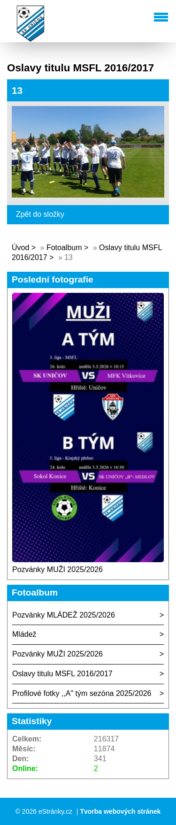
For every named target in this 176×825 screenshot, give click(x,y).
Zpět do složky (40, 214)
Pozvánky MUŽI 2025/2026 (57, 569)
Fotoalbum (64, 248)
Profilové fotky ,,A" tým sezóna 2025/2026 (82, 693)
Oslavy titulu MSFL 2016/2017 (62, 674)
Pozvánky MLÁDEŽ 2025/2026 (63, 615)
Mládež (24, 634)
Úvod (20, 248)
